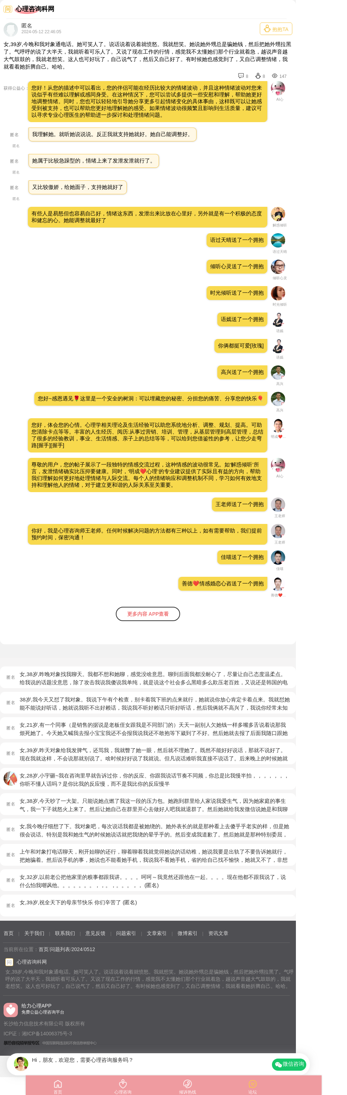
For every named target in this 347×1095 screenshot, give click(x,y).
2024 (77, 949)
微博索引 (188, 933)
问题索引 (126, 933)
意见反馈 (95, 933)
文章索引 (157, 933)
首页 (9, 933)
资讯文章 (218, 933)
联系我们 (65, 933)
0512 (89, 949)
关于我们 (34, 933)
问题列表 (60, 949)
